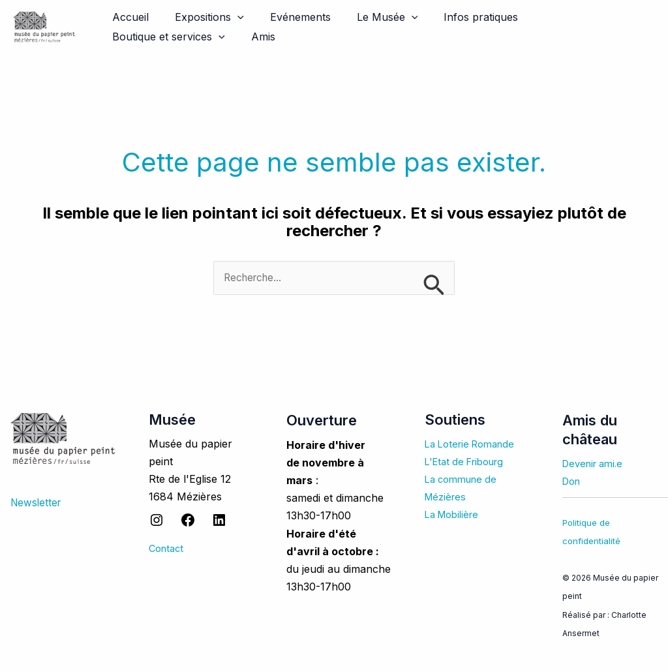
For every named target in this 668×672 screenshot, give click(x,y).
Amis (122, 36)
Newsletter (37, 503)
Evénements (287, 16)
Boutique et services (571, 17)
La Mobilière (455, 514)
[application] (229, 17)
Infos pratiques (457, 16)
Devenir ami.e (596, 463)
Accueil (128, 16)
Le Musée (369, 17)
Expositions (201, 17)
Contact (168, 549)
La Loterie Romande (474, 444)
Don (572, 482)
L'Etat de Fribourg (469, 461)
